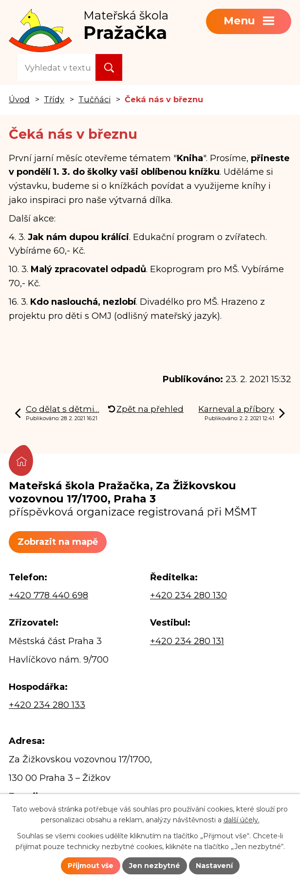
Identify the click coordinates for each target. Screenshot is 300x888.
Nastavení (214, 865)
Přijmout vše (90, 865)
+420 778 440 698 (48, 595)
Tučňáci (94, 99)
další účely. (242, 820)
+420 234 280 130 (188, 595)
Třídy (54, 99)
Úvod (19, 99)
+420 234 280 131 (187, 641)
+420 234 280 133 (47, 705)
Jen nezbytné (154, 865)
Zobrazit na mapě (58, 541)
